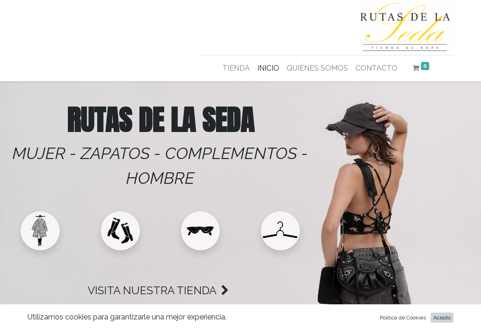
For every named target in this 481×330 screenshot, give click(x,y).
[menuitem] (236, 68)
